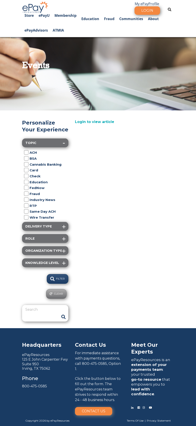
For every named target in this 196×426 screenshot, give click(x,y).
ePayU (44, 15)
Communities (131, 18)
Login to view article (94, 122)
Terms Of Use (135, 420)
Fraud (109, 18)
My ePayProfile (147, 3)
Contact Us (93, 411)
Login (147, 10)
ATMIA (58, 30)
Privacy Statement (159, 420)
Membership (65, 15)
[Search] (42, 309)
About (153, 18)
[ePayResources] (35, 6)
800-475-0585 (34, 386)
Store (29, 15)
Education (90, 18)
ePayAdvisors (36, 30)
